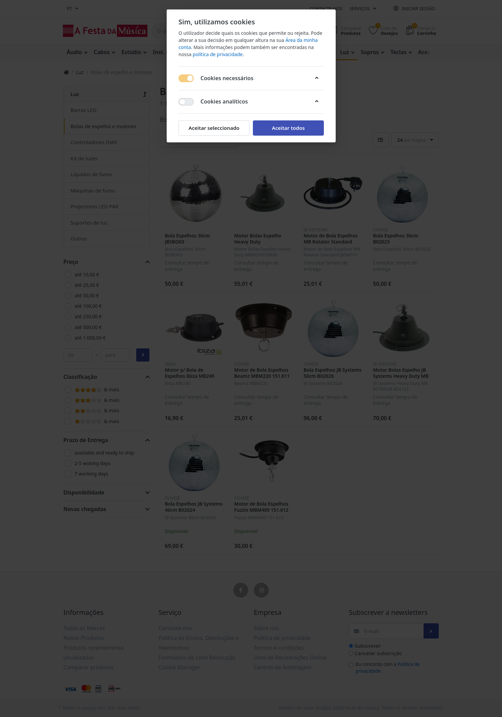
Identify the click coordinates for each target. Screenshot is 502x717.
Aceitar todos (288, 127)
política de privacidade (218, 54)
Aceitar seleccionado (213, 127)
